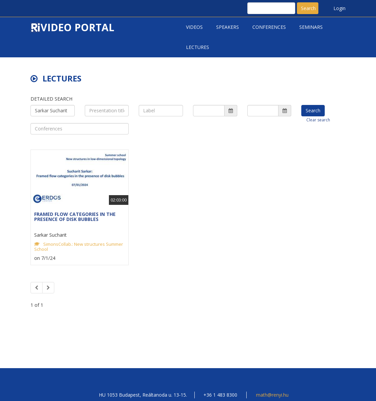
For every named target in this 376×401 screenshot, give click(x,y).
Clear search (318, 120)
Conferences (269, 27)
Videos (194, 27)
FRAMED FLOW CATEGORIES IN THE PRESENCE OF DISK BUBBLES (75, 216)
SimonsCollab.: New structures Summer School (78, 246)
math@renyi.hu (272, 395)
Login (339, 8)
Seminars (311, 27)
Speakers (227, 27)
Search (308, 8)
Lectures (197, 47)
